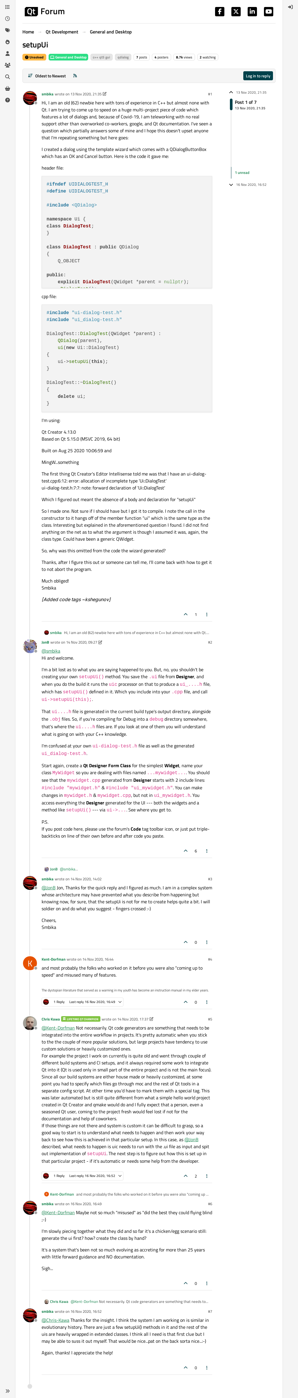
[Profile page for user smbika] (30, 98)
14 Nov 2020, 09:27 (81, 642)
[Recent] (7, 18)
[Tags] (7, 30)
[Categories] (7, 7)
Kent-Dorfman (53, 959)
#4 (210, 959)
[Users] (7, 53)
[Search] (7, 76)
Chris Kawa (51, 1019)
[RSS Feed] (75, 75)
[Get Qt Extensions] (7, 88)
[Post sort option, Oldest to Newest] (46, 75)
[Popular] (7, 42)
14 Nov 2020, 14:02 (86, 879)
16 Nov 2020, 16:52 (86, 1311)
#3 (210, 879)
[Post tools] (207, 614)
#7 (210, 1311)
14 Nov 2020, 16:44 (97, 959)
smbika (48, 94)
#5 (210, 1019)
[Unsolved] (7, 100)
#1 (210, 94)
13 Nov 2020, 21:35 (86, 94)
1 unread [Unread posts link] (242, 172)
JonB (45, 642)
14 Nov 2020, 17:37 (132, 1019)
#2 (210, 642)
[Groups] (7, 65)
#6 (210, 1204)
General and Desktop (68, 57)
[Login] (290, 7)
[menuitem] (290, 7)
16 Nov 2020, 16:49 (86, 1204)
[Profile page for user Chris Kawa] (30, 1023)
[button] (7, 1391)
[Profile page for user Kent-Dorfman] (30, 963)
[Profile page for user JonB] (30, 646)
